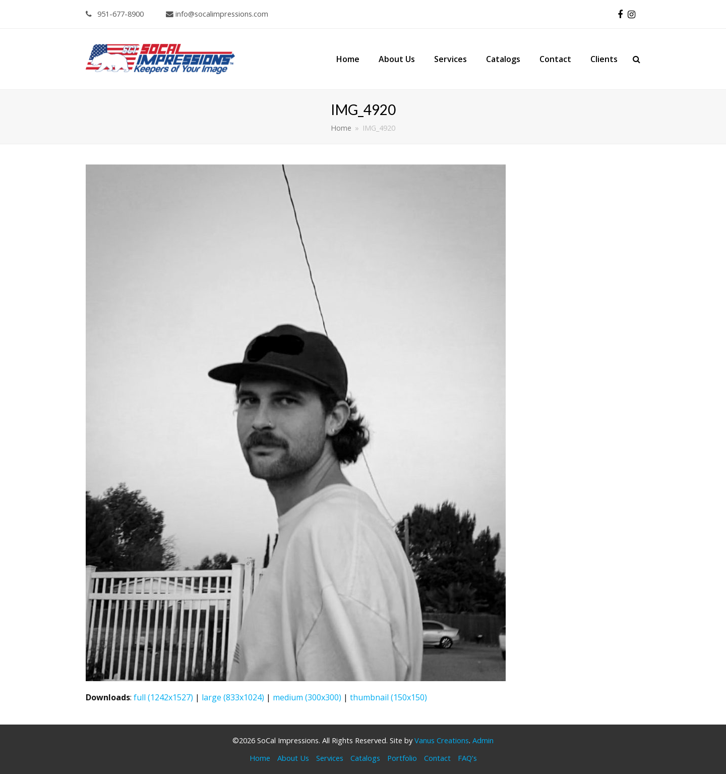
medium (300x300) (307, 697)
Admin (483, 740)
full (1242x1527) (163, 697)
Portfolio (402, 758)
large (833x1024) (233, 697)
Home (260, 758)
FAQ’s (467, 758)
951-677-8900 (115, 14)
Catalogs (365, 758)
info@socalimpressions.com (217, 14)
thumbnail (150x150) (388, 697)
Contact (437, 758)
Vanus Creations (441, 740)
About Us (293, 758)
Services (329, 758)
